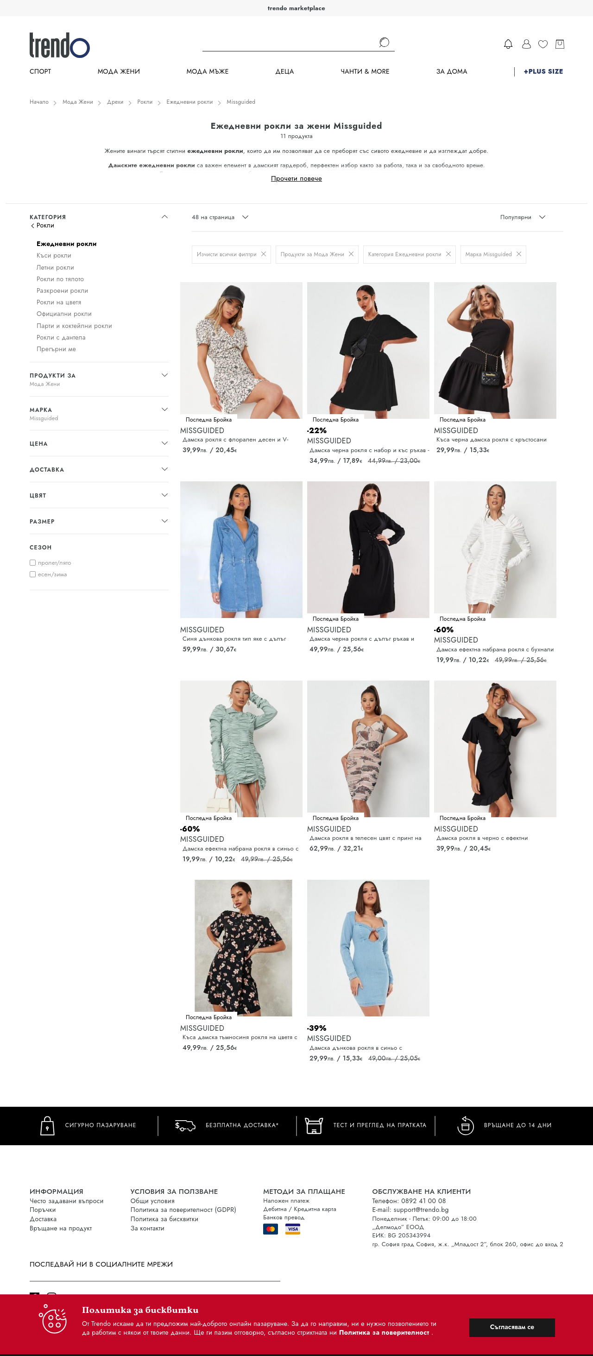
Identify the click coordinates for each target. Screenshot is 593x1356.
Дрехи (115, 102)
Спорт (40, 71)
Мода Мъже (208, 71)
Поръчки (43, 1209)
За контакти (147, 1228)
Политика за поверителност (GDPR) (183, 1209)
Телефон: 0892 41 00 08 (409, 1200)
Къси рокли (54, 255)
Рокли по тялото (60, 279)
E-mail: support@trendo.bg (410, 1209)
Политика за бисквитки (165, 1219)
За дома (451, 71)
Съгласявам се (512, 1326)
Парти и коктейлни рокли (74, 325)
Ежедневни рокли (190, 102)
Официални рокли (64, 313)
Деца (284, 71)
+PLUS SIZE (543, 71)
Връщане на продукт (61, 1228)
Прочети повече (296, 178)
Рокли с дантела (61, 337)
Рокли (145, 102)
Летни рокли (55, 267)
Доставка (43, 1219)
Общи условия (153, 1200)
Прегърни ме (56, 348)
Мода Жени (119, 71)
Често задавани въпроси (67, 1200)
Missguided (241, 102)
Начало (39, 102)
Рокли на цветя (59, 302)
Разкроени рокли (62, 290)
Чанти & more (365, 71)
